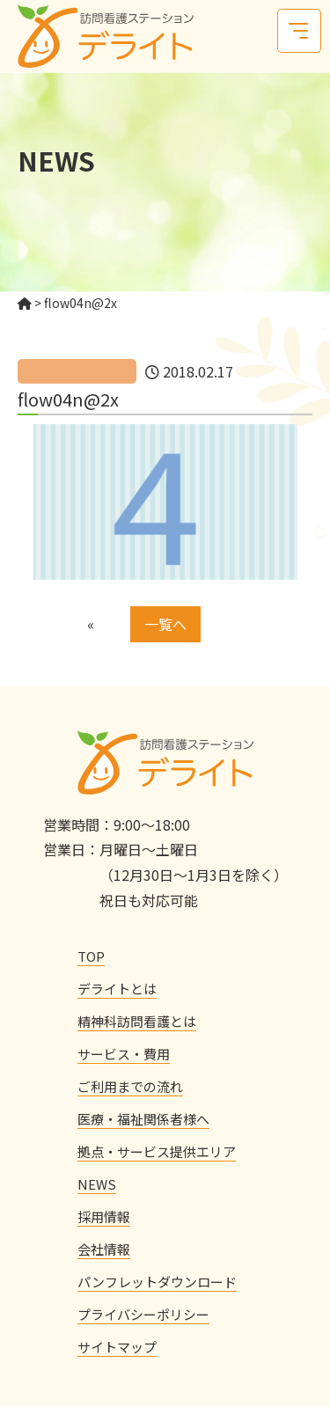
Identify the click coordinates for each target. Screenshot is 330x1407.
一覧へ (165, 623)
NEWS (96, 1184)
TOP (91, 956)
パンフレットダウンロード (157, 1281)
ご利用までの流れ (130, 1086)
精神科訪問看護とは (136, 1021)
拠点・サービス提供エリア (156, 1151)
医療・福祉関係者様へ (143, 1119)
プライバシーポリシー (143, 1314)
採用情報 (103, 1216)
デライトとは (117, 988)
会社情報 (103, 1249)
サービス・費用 (123, 1053)
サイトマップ (117, 1346)
